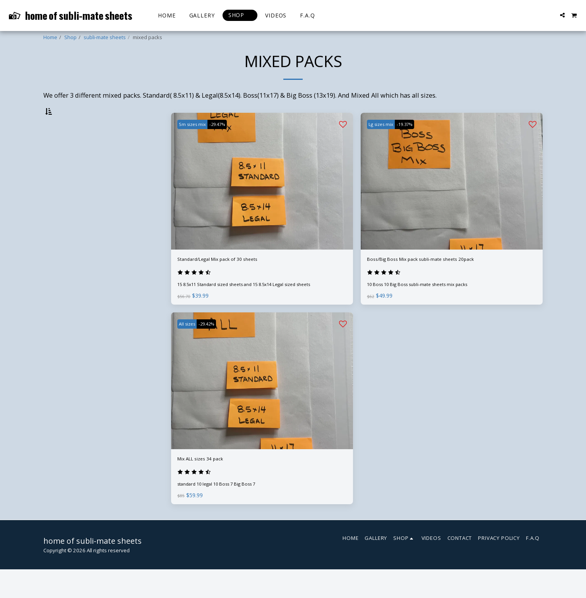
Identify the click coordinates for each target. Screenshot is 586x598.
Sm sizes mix (195, 144)
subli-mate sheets (105, 37)
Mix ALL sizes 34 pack (209, 484)
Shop (70, 37)
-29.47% (226, 144)
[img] (262, 201)
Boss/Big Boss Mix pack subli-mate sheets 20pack (441, 280)
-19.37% (414, 144)
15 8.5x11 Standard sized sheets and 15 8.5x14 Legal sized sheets (256, 308)
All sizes (189, 348)
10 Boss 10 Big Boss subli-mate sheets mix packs (424, 308)
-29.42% (215, 348)
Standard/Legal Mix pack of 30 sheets (232, 280)
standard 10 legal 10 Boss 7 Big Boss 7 (223, 512)
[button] (562, 15)
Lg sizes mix (384, 144)
